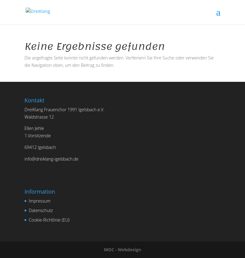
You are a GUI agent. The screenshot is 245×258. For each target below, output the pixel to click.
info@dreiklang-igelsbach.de (51, 159)
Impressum (40, 201)
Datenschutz (41, 210)
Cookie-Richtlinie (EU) (49, 220)
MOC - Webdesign (122, 249)
